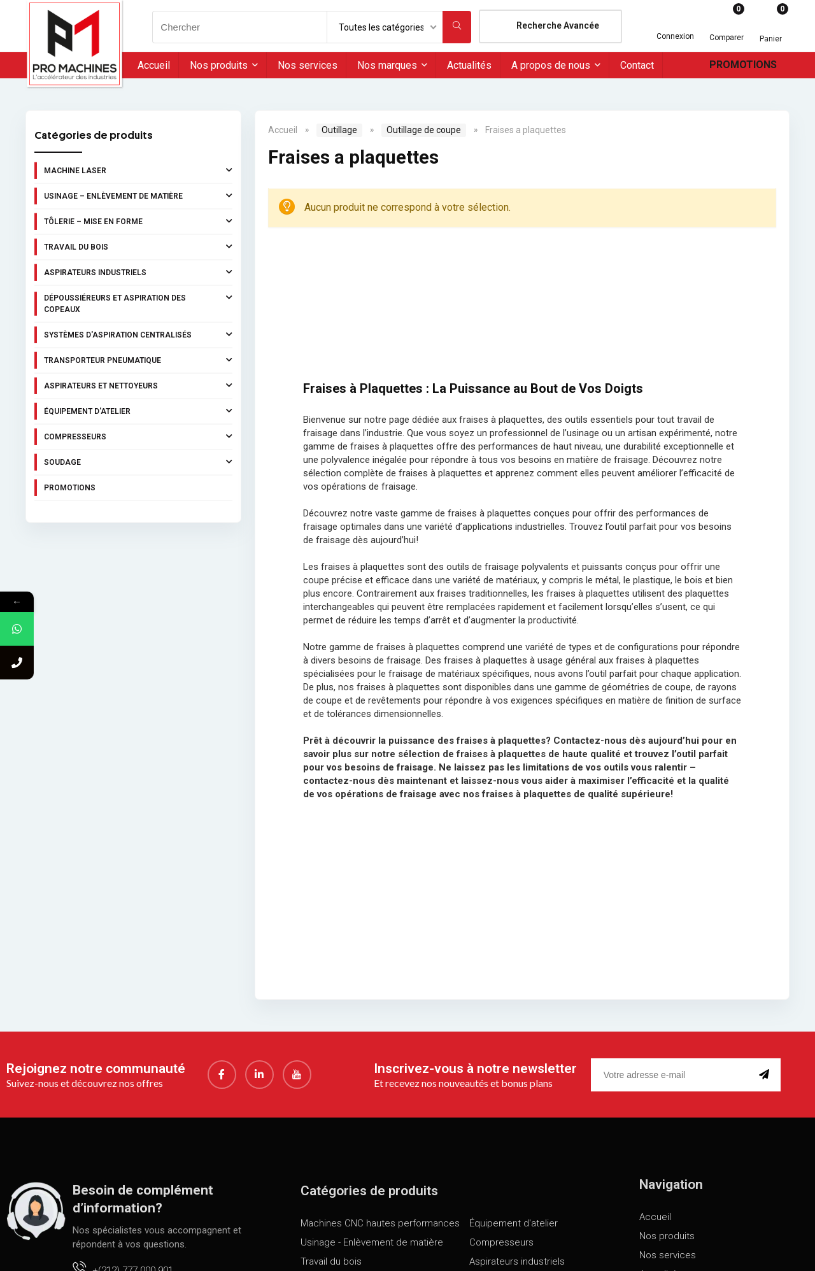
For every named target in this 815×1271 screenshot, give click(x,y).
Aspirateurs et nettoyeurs (138, 385)
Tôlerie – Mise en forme (138, 221)
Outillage (339, 130)
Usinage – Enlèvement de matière (138, 195)
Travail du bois (138, 246)
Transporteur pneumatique (138, 359)
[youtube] (297, 1074)
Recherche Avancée (557, 25)
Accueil (154, 65)
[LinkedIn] (259, 1074)
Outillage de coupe (423, 130)
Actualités (469, 65)
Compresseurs (138, 436)
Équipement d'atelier (138, 410)
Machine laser (138, 170)
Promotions (743, 65)
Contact (637, 65)
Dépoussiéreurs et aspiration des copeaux (138, 302)
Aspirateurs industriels (138, 272)
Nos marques (387, 65)
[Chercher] (457, 27)
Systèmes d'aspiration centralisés (138, 334)
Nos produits (219, 65)
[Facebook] (222, 1074)
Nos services (307, 65)
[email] (672, 1074)
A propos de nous (550, 65)
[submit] (767, 1074)
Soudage (138, 461)
